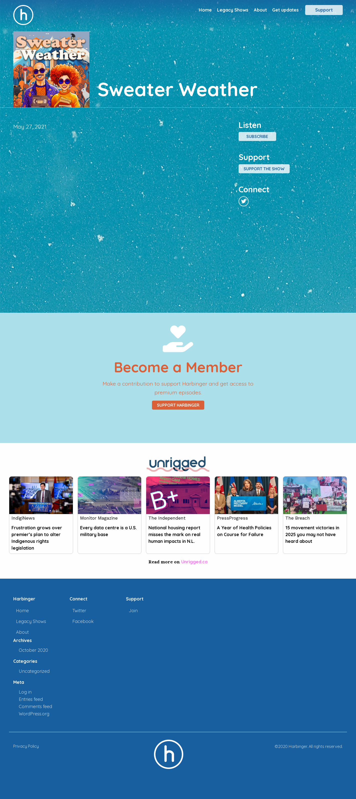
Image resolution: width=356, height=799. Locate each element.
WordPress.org (34, 714)
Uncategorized (34, 671)
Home (205, 10)
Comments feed (35, 706)
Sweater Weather (178, 89)
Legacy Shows (232, 10)
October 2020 (33, 650)
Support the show (264, 168)
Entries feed (31, 699)
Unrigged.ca (194, 562)
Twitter (79, 610)
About (260, 10)
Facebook (83, 621)
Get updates (285, 10)
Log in (25, 692)
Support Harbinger (178, 405)
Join (133, 610)
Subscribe (257, 136)
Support (324, 10)
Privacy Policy (26, 746)
